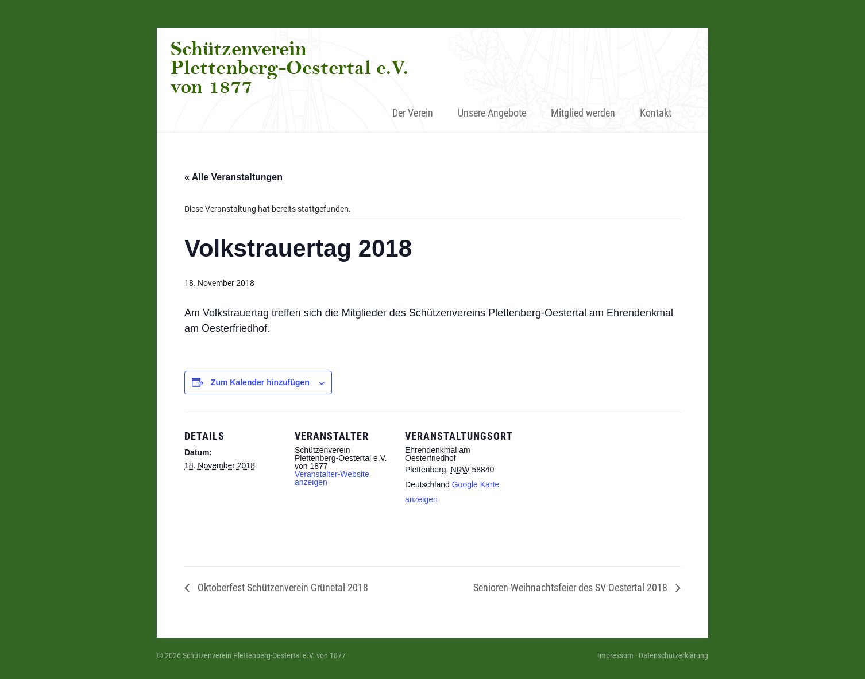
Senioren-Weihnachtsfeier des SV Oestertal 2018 (571, 587)
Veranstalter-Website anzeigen (332, 478)
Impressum (615, 655)
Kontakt (655, 113)
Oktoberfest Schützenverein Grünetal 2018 (281, 587)
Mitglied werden (583, 113)
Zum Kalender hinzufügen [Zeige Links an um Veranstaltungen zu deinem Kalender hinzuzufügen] (260, 382)
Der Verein (412, 113)
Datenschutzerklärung (673, 655)
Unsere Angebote (492, 113)
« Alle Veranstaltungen (233, 177)
